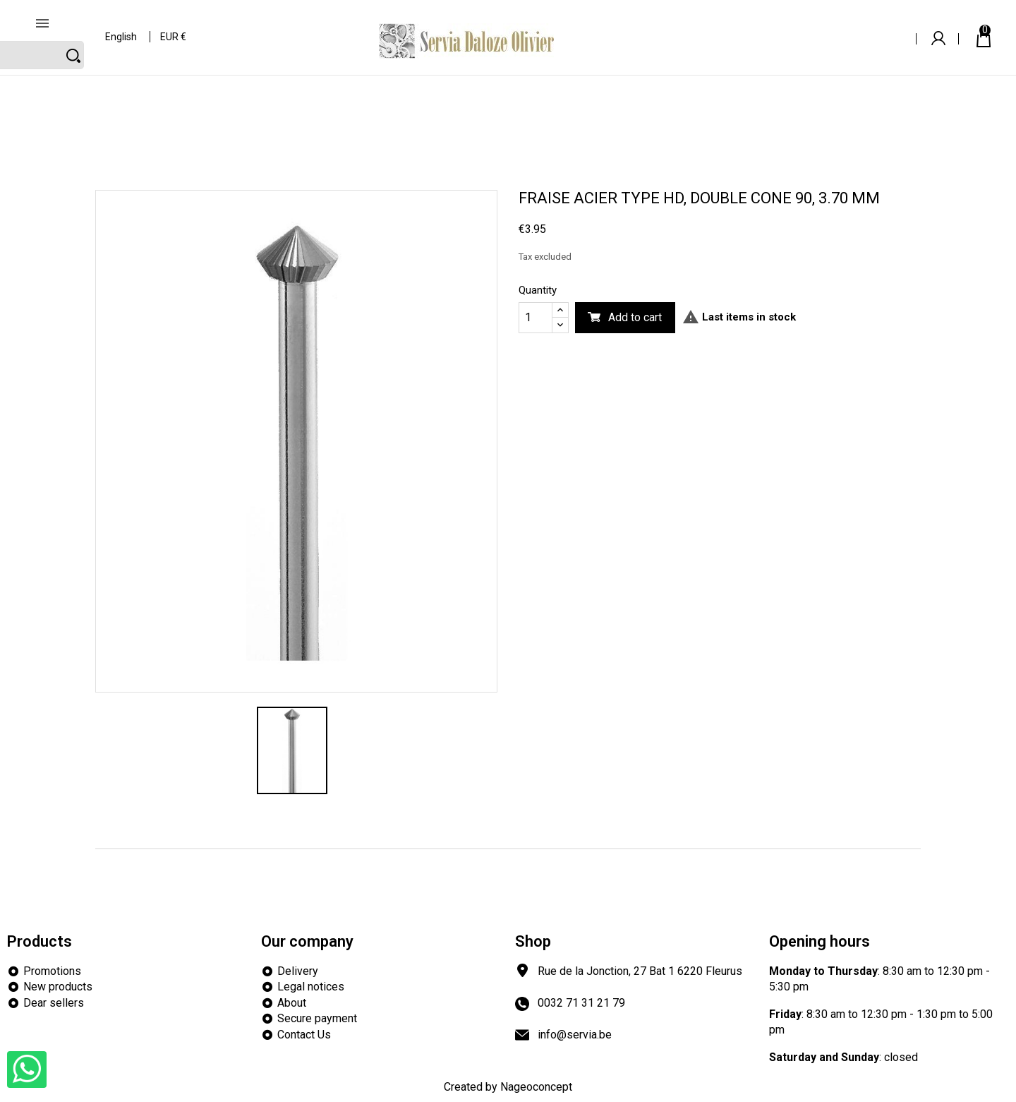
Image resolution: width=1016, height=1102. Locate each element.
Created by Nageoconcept (508, 1087)
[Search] (803, 27)
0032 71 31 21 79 (581, 1003)
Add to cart (635, 317)
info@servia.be (575, 1034)
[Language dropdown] (121, 27)
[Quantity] (535, 317)
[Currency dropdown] (174, 27)
